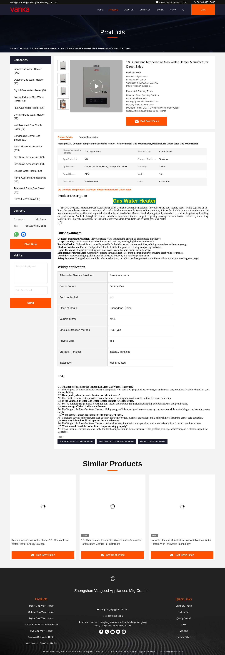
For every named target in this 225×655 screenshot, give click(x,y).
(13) (30, 179)
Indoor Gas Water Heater (44, 48)
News (183, 624)
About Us (128, 9)
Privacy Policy (183, 637)
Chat (203, 9)
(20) (29, 81)
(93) (29, 164)
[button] (63, 108)
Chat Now (30, 244)
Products (114, 9)
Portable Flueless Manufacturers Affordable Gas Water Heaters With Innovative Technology (181, 542)
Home (100, 9)
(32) (28, 127)
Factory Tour (184, 612)
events (160, 9)
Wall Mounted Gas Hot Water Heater (116, 441)
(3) (27, 199)
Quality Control (183, 618)
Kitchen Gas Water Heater (152, 441)
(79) (29, 157)
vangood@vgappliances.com (172, 2)
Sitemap (184, 631)
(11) (27, 138)
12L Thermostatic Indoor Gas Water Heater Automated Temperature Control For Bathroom (111, 542)
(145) (28, 71)
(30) (30, 90)
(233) (28, 148)
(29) (29, 116)
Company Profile (184, 606)
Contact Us (145, 9)
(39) (29, 99)
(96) (29, 108)
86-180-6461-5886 (204, 2)
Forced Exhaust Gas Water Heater (76, 441)
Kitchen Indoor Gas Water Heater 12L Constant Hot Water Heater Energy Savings (40, 542)
